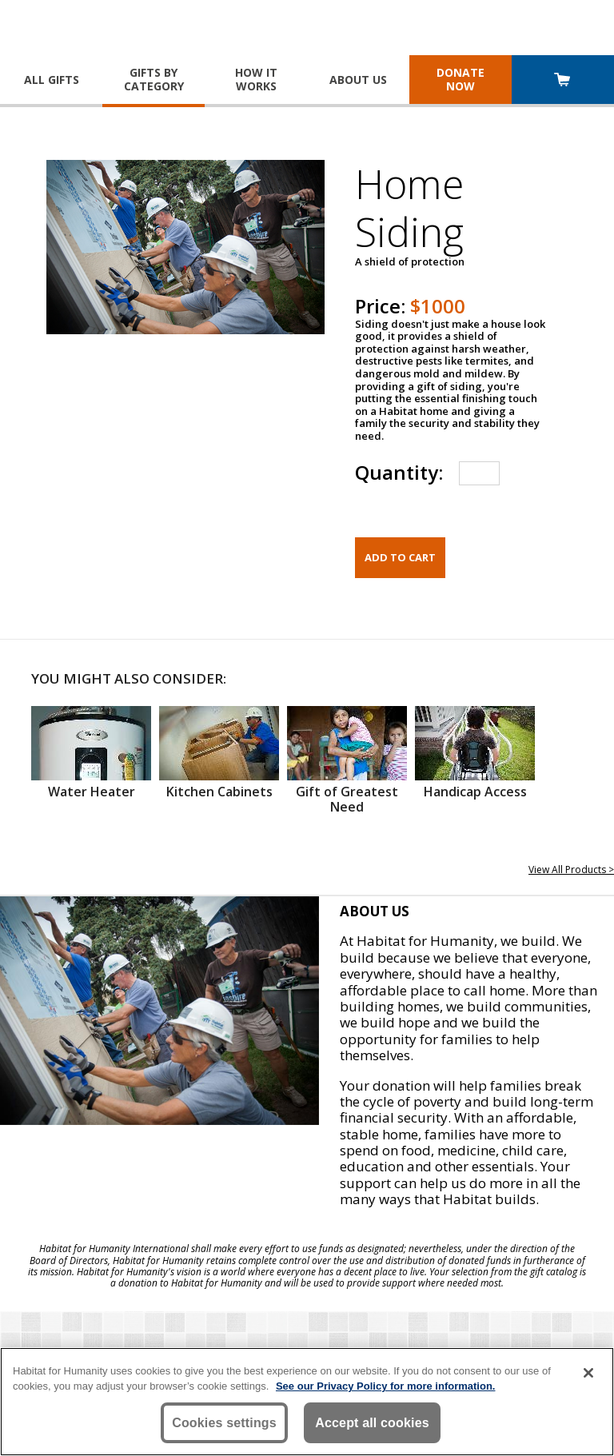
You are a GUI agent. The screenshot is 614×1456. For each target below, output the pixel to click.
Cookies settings (224, 1423)
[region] (307, 1401)
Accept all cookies (372, 1423)
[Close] (588, 1372)
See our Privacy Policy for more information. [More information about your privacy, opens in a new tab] (386, 1386)
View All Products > (571, 869)
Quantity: (399, 472)
